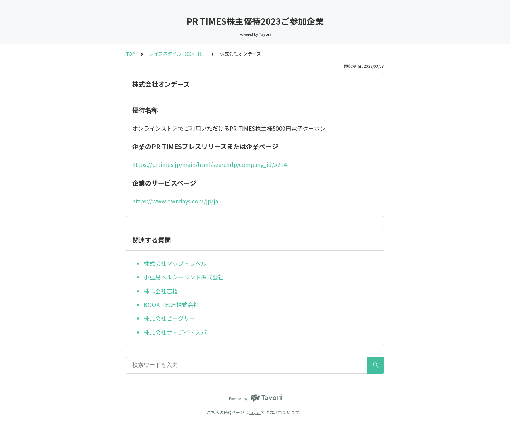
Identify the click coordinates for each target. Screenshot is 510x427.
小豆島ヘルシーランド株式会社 (184, 277)
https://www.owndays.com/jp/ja (175, 201)
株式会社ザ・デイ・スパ (175, 332)
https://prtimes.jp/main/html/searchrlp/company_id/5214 (209, 164)
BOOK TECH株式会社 (171, 304)
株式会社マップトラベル (175, 263)
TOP (130, 53)
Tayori (255, 412)
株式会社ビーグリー (169, 318)
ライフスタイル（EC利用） (177, 53)
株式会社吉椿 (161, 291)
